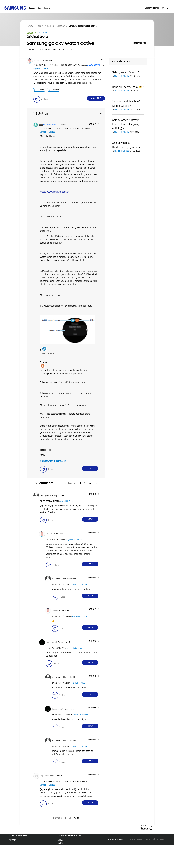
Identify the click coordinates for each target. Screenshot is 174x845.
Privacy (12, 840)
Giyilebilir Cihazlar (41, 68)
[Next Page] (92, 483)
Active (41, 90)
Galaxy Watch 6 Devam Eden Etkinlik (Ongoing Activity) (125, 124)
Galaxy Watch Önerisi (124, 72)
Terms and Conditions (69, 835)
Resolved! (43, 32)
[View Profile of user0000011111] (94, 65)
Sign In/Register (152, 8)
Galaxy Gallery (44, 8)
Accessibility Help (18, 835)
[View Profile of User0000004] (49, 125)
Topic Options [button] (139, 42)
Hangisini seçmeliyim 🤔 (127, 87)
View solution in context (51, 460)
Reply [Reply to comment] (90, 468)
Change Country (115, 839)
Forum (32, 8)
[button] (100, 59)
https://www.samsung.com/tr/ (55, 191)
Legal (61, 840)
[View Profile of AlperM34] (45, 776)
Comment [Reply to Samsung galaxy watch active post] (96, 98)
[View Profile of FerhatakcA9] (51, 642)
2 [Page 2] (84, 483)
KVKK (60, 843)
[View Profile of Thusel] (36, 61)
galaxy (56, 90)
